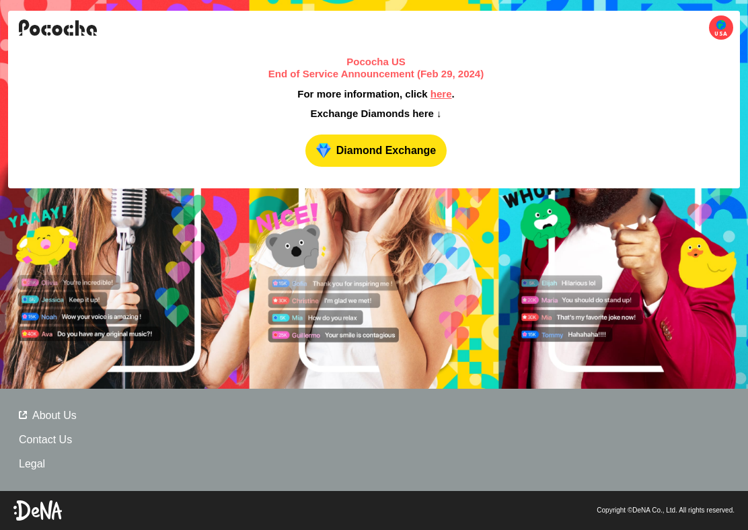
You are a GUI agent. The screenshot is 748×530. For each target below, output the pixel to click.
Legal (32, 463)
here (441, 94)
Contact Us (45, 439)
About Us (48, 415)
